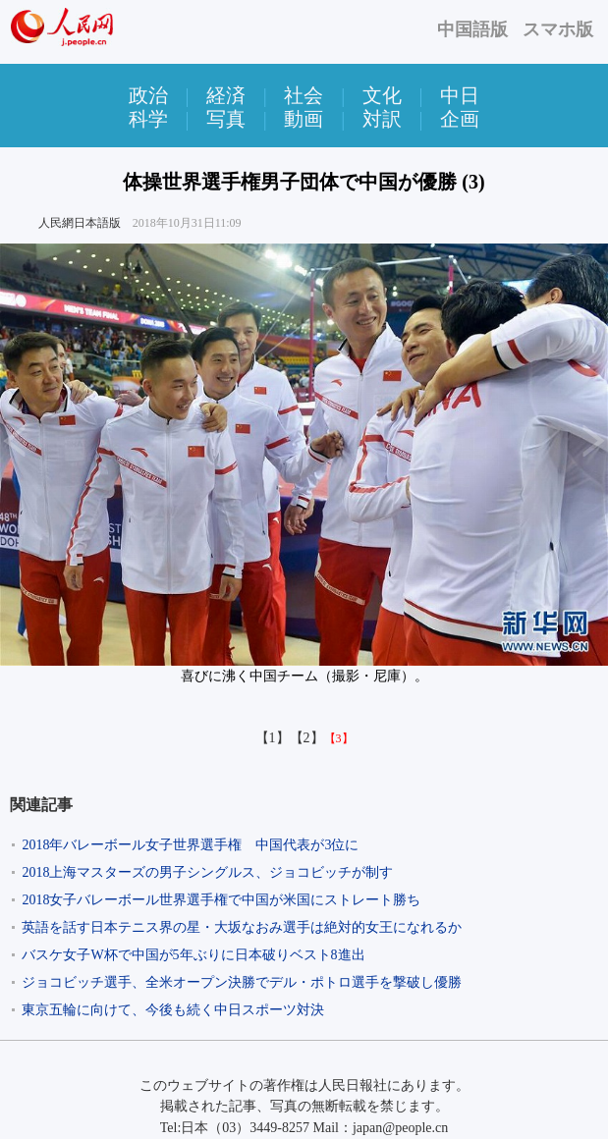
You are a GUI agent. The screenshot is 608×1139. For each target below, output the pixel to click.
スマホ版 (558, 29)
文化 (382, 95)
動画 (303, 119)
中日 (459, 95)
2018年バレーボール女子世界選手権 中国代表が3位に (190, 845)
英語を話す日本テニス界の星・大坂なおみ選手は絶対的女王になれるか (242, 927)
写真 (226, 119)
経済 (226, 95)
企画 (459, 119)
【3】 (339, 738)
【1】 (272, 738)
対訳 (382, 119)
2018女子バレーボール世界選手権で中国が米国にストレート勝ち (221, 900)
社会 (303, 95)
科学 (148, 119)
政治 (148, 95)
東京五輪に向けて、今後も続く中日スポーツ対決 (173, 1010)
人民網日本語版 (79, 223)
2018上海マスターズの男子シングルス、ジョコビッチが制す (207, 872)
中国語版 (472, 29)
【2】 (307, 738)
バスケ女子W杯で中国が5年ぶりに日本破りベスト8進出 (193, 955)
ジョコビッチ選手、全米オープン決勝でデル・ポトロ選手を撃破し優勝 (242, 982)
